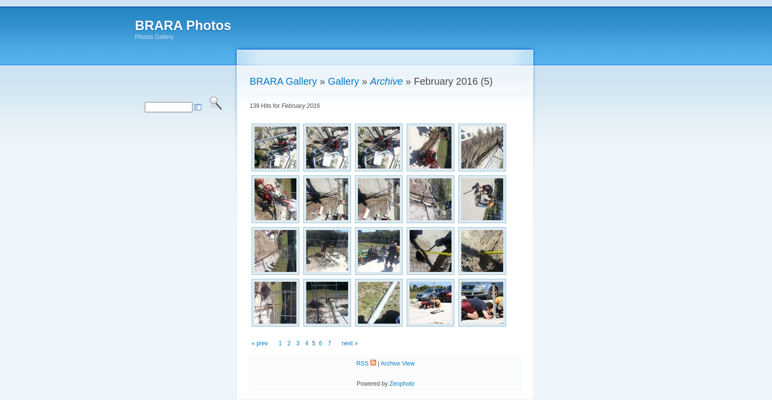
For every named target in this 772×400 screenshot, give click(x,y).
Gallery (343, 81)
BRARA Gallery (283, 81)
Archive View (398, 363)
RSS (366, 363)
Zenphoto (402, 383)
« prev (260, 343)
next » (350, 343)
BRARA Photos (183, 25)
